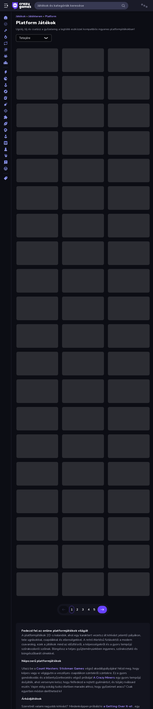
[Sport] (5, 123)
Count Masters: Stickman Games (60, 668)
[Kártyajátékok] (5, 98)
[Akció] (5, 72)
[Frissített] (5, 43)
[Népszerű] (5, 37)
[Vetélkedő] (5, 162)
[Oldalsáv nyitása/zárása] (6, 5)
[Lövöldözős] (5, 111)
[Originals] (5, 49)
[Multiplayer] (5, 56)
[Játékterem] (5, 85)
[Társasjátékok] (5, 149)
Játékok (21, 16)
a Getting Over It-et (118, 706)
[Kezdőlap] (5, 17)
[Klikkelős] (5, 104)
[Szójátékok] (5, 143)
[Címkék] (5, 178)
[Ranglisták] (5, 62)
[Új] (5, 30)
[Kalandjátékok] (5, 91)
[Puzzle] (5, 117)
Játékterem (35, 16)
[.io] (5, 78)
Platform (50, 16)
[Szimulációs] (5, 136)
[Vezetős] (5, 168)
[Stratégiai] (5, 130)
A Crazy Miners (104, 678)
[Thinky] (5, 156)
